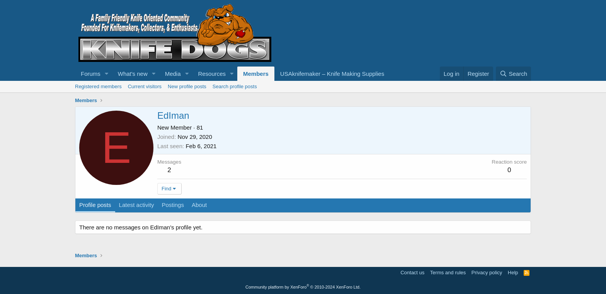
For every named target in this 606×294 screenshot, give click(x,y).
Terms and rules (448, 272)
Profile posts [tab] (95, 205)
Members (256, 73)
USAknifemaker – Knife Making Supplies (332, 73)
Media (173, 73)
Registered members (98, 86)
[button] (106, 74)
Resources (212, 73)
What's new (133, 73)
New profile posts (187, 86)
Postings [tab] (173, 205)
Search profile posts (235, 86)
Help (513, 272)
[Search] (513, 74)
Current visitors (145, 86)
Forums (90, 73)
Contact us (412, 272)
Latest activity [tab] (136, 205)
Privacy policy (487, 272)
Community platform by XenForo (303, 287)
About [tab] (199, 205)
